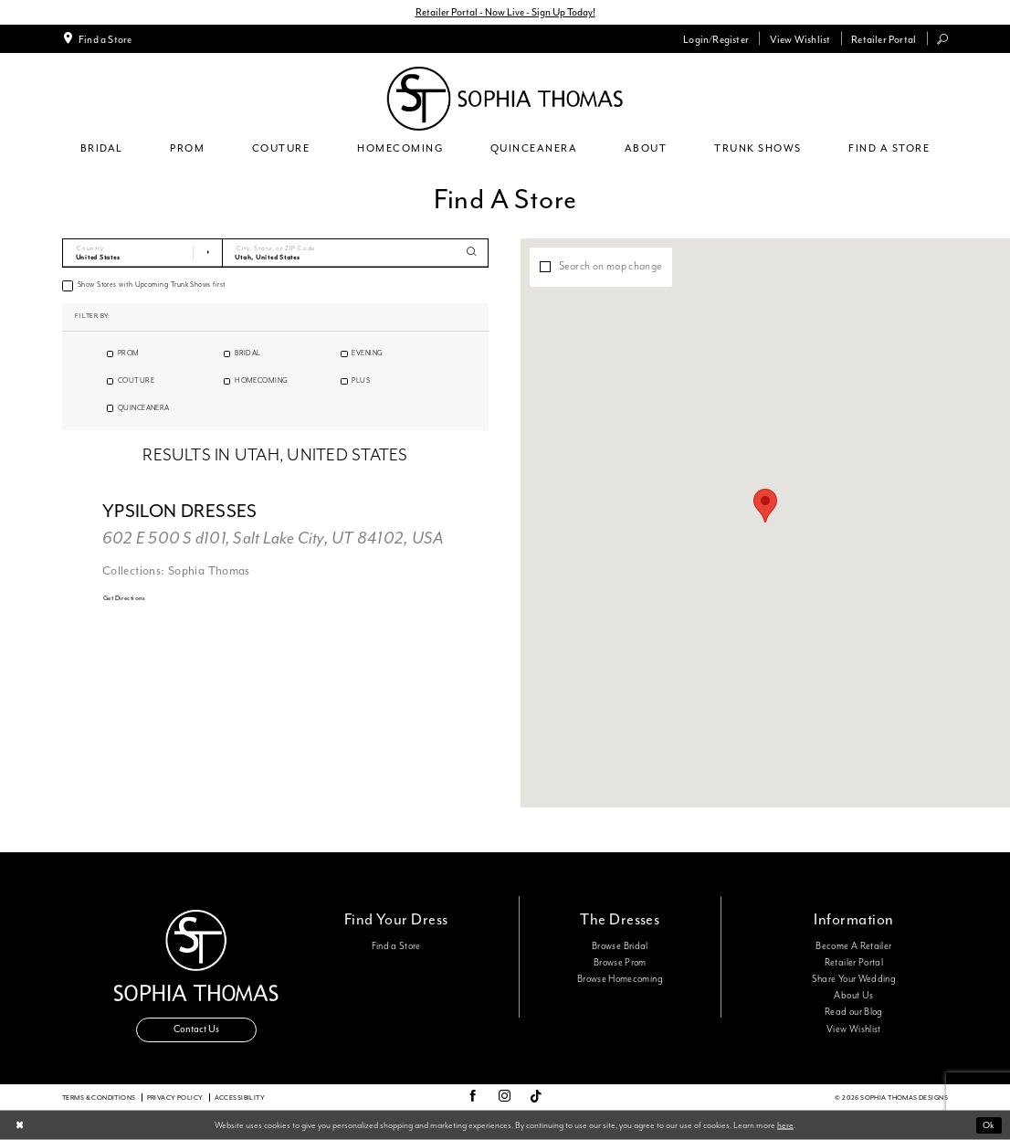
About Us (853, 995)
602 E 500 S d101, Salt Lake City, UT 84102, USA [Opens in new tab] (273, 538)
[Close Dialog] (19, 1126)
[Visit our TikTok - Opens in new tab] (536, 1097)
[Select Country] (142, 253)
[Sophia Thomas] (505, 99)
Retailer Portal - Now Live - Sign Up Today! (505, 11)
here (785, 1124)
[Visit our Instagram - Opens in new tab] (504, 1097)
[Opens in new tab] (124, 599)
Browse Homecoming (620, 979)
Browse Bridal (620, 946)
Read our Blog (854, 1012)
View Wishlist (853, 1029)
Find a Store (396, 946)
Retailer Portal (854, 962)
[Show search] (943, 39)
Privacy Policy (175, 1097)
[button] (716, 38)
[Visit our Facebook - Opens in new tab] (472, 1097)
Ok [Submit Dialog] (988, 1125)
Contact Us (196, 1029)
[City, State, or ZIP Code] (356, 253)
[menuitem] (97, 38)
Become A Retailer (853, 946)
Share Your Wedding (854, 979)
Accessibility (240, 1097)
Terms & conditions (99, 1097)
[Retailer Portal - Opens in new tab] (884, 38)
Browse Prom (620, 962)
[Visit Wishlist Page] (799, 38)
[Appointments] (97, 38)
